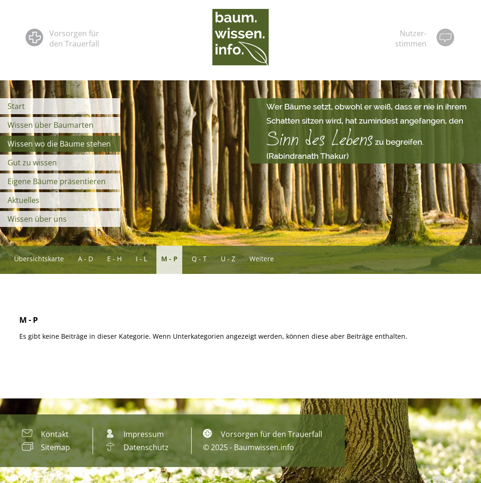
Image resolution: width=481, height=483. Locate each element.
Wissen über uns (37, 219)
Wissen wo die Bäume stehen (59, 144)
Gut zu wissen (32, 162)
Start (16, 106)
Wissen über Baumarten (50, 125)
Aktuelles (23, 200)
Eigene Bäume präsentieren (57, 181)
